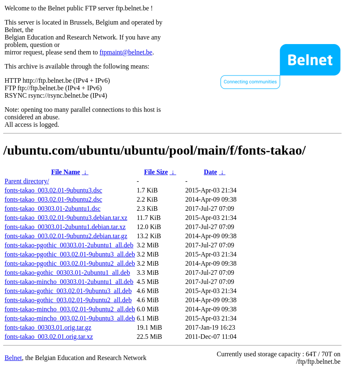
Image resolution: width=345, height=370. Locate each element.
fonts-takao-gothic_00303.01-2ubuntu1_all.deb (67, 272)
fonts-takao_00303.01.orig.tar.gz (48, 327)
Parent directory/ (27, 181)
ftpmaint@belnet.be (126, 52)
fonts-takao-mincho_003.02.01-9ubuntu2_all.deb (70, 309)
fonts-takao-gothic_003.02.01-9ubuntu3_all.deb (68, 290)
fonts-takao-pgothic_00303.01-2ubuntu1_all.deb (69, 245)
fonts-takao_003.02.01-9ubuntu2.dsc (53, 199)
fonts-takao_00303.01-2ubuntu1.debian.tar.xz (65, 226)
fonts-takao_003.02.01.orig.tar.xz (49, 336)
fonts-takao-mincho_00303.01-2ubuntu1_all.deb (69, 281)
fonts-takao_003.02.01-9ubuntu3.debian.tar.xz (66, 217)
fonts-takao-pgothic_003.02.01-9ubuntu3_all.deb (70, 254)
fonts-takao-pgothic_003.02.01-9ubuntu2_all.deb (70, 263)
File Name (65, 171)
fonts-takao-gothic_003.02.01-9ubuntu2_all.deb (68, 299)
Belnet (13, 357)
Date (210, 171)
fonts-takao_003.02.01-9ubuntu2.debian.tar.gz (66, 235)
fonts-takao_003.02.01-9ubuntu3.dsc (53, 190)
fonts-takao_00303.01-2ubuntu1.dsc (52, 208)
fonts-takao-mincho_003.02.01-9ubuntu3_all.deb (70, 318)
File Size (156, 171)
